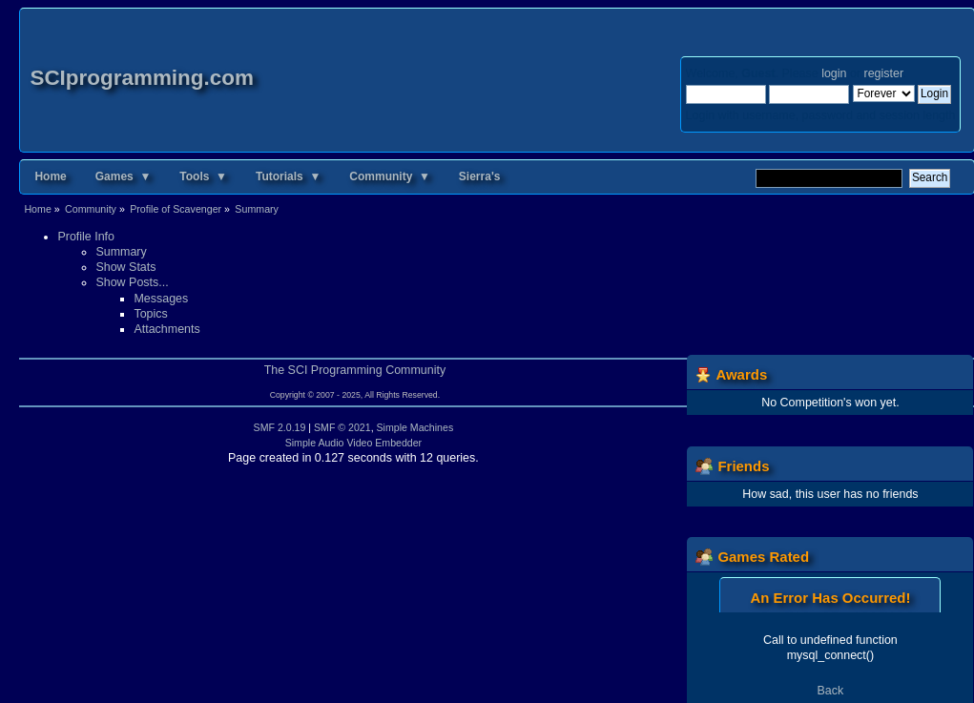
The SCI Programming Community (355, 370)
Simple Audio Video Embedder (354, 442)
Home (50, 176)
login (833, 73)
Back (831, 690)
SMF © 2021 (342, 427)
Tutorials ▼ (288, 176)
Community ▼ (389, 176)
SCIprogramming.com (142, 78)
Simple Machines (415, 427)
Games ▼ (123, 176)
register (883, 73)
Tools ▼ (203, 176)
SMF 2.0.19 (280, 427)
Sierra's (480, 176)
